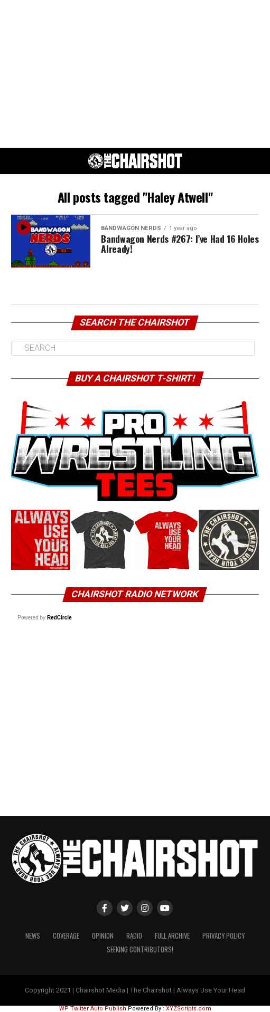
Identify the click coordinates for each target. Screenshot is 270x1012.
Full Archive (172, 936)
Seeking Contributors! (140, 949)
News (32, 936)
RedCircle (59, 617)
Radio (134, 936)
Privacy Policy (223, 936)
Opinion (103, 936)
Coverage (66, 936)
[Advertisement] (135, 74)
